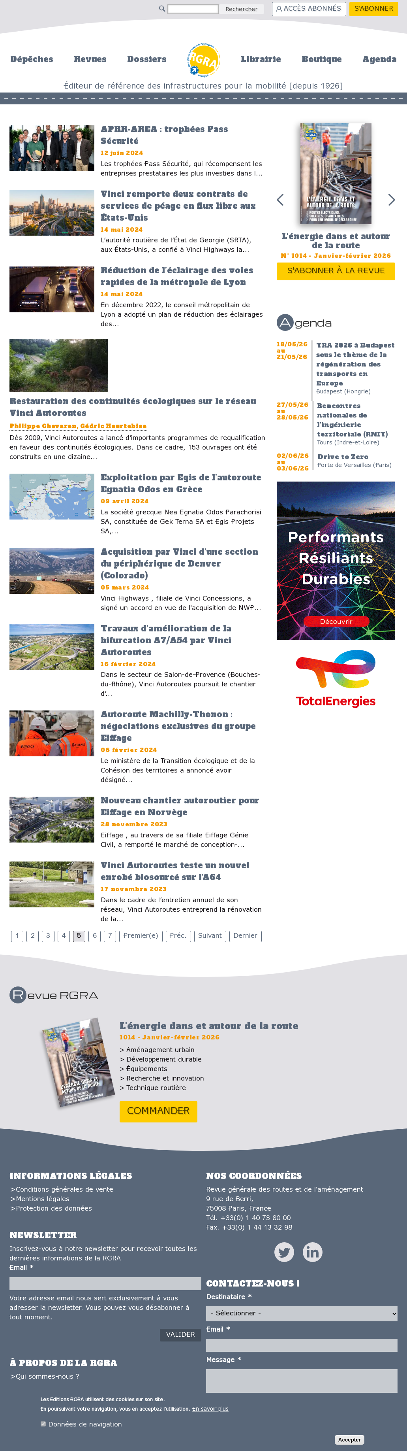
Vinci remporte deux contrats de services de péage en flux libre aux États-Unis (178, 206)
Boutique (322, 59)
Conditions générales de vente (64, 1190)
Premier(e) (141, 936)
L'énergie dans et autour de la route (336, 241)
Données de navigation (85, 1426)
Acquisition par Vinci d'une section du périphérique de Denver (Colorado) (179, 563)
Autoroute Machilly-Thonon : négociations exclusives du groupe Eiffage (178, 726)
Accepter (349, 1442)
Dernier (245, 936)
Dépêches (31, 59)
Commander (158, 1111)
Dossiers (147, 59)
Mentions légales (42, 1199)
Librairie (261, 59)
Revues (90, 59)
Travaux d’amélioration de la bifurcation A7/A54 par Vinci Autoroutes (166, 640)
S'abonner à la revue (336, 271)
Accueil (203, 59)
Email (21, 1268)
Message (223, 1360)
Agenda (379, 59)
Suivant (210, 936)
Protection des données (54, 1209)
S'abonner (373, 9)
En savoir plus (210, 1410)
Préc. (178, 936)
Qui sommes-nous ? (47, 1377)
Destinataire (229, 1297)
